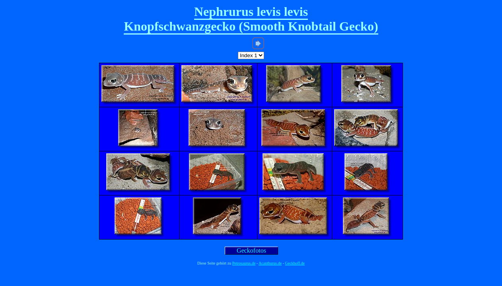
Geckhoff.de (295, 263)
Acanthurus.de (270, 263)
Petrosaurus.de (244, 263)
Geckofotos (251, 250)
